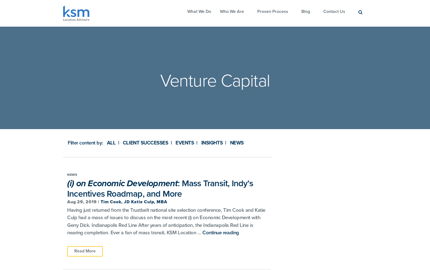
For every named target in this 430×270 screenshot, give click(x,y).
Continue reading (220, 233)
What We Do (199, 11)
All (111, 143)
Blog (305, 11)
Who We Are (232, 11)
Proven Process (272, 11)
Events (185, 143)
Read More (85, 251)
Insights (212, 143)
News (237, 143)
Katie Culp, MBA (149, 202)
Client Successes (145, 143)
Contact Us (334, 11)
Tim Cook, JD (116, 202)
